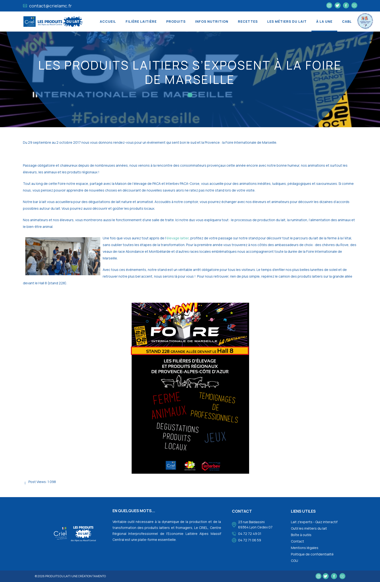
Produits (176, 21)
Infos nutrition (211, 21)
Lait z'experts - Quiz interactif (314, 522)
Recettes (248, 21)
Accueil (108, 21)
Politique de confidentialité (312, 554)
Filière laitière (141, 21)
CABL (347, 21)
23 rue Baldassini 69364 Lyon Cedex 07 (255, 524)
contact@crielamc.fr (47, 6)
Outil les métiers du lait (309, 528)
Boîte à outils (301, 535)
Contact (297, 541)
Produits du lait (57, 576)
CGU (294, 560)
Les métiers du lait (287, 21)
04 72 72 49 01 (249, 533)
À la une (324, 21)
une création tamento (89, 576)
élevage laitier (177, 238)
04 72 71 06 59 (249, 540)
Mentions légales (304, 547)
